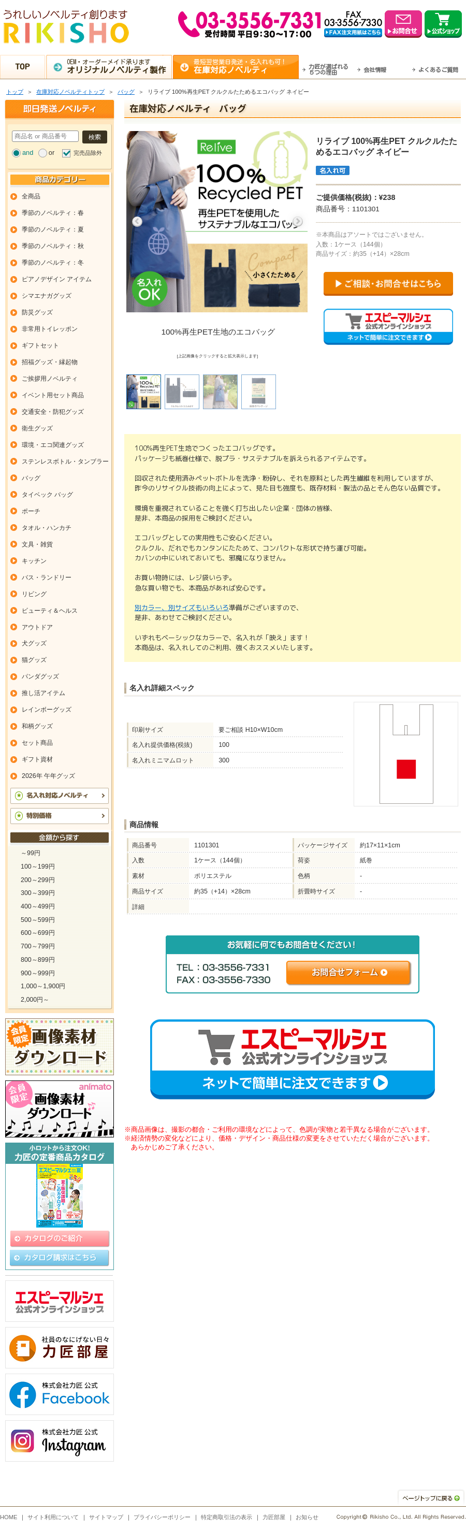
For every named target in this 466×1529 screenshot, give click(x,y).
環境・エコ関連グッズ (53, 445)
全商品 (31, 196)
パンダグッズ (40, 676)
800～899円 (38, 959)
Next (298, 222)
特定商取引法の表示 (226, 1517)
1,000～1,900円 (43, 986)
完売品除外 (88, 153)
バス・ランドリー (46, 577)
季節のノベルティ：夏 (53, 229)
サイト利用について (53, 1517)
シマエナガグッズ (46, 295)
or (51, 152)
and (27, 152)
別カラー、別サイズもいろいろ (182, 607)
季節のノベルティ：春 (53, 213)
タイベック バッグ (47, 494)
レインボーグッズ (46, 709)
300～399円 (38, 893)
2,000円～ (35, 999)
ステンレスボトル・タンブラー (65, 461)
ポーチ (31, 511)
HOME (9, 1517)
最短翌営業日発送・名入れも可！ (246, 66)
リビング (34, 594)
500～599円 (38, 920)
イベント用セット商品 (53, 395)
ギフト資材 (37, 759)
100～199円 (38, 866)
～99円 (30, 853)
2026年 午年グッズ (48, 776)
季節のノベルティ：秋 (53, 246)
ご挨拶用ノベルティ (50, 378)
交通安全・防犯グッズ (53, 411)
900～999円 (38, 973)
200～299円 (38, 880)
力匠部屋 (274, 1517)
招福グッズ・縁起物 (50, 362)
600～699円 (38, 932)
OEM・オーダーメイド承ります (119, 66)
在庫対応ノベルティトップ (70, 92)
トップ (14, 92)
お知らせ (307, 1517)
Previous (137, 222)
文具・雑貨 (37, 544)
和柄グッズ (37, 726)
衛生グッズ (37, 428)
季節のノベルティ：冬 (53, 262)
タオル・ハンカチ (46, 527)
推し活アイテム (43, 693)
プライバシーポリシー (162, 1517)
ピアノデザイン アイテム (57, 279)
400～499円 (38, 906)
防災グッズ (37, 312)
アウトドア (37, 627)
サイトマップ (106, 1517)
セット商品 (37, 742)
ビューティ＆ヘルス (50, 610)
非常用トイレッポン (50, 329)
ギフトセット (40, 345)
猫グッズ (34, 659)
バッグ (126, 92)
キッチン (34, 561)
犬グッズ (34, 643)
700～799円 (38, 946)
